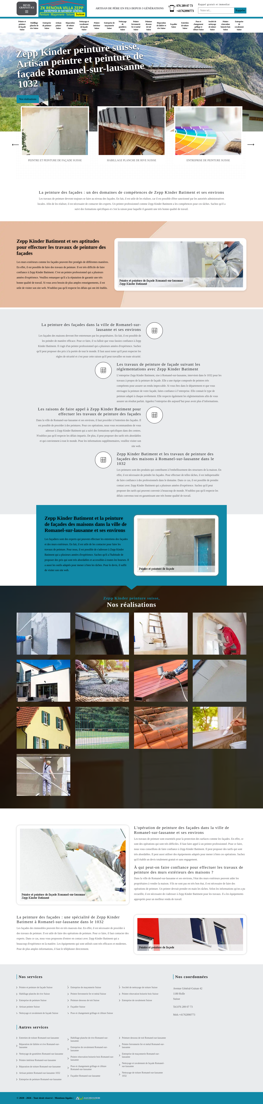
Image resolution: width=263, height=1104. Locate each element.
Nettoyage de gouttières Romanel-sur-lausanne (41, 1054)
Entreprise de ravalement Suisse (239, 25)
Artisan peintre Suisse (58, 25)
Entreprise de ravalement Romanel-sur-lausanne (88, 1049)
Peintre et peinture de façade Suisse (22, 25)
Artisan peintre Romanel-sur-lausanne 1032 (39, 1073)
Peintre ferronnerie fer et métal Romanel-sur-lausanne (143, 1046)
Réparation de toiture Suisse (70, 25)
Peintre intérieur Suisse (96, 25)
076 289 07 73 (185, 5)
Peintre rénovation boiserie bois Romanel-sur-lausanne (92, 1058)
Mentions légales (64, 1098)
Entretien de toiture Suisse (185, 25)
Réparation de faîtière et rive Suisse (161, 25)
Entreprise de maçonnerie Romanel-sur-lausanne (140, 1055)
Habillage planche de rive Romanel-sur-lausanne (89, 1039)
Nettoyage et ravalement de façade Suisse (84, 25)
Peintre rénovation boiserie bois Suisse (225, 25)
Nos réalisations (27, 99)
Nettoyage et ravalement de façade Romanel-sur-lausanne (143, 1065)
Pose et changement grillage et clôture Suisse (198, 25)
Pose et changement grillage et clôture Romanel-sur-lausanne (88, 1068)
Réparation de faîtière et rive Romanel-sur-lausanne (39, 1046)
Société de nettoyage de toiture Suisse (212, 25)
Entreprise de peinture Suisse (46, 25)
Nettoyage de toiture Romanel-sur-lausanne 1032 (142, 1074)
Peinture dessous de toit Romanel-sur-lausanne (144, 1038)
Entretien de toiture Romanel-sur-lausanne (39, 1038)
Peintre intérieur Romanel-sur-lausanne (37, 1060)
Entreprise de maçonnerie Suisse (109, 25)
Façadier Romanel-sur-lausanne (85, 1076)
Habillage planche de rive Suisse (34, 25)
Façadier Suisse (173, 25)
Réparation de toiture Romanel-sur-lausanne (40, 1066)
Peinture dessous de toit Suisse (148, 25)
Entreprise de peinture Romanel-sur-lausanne (40, 1079)
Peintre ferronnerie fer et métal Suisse (135, 25)
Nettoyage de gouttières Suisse (122, 25)
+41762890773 (185, 11)
